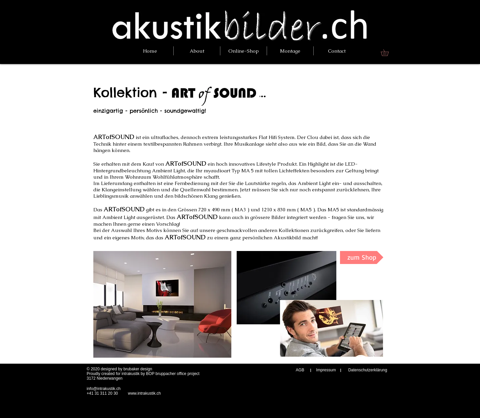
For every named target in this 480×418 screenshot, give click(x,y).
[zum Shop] (361, 257)
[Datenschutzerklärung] (368, 370)
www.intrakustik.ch (144, 393)
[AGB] (300, 370)
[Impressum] (326, 370)
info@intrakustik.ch (104, 388)
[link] (388, 52)
